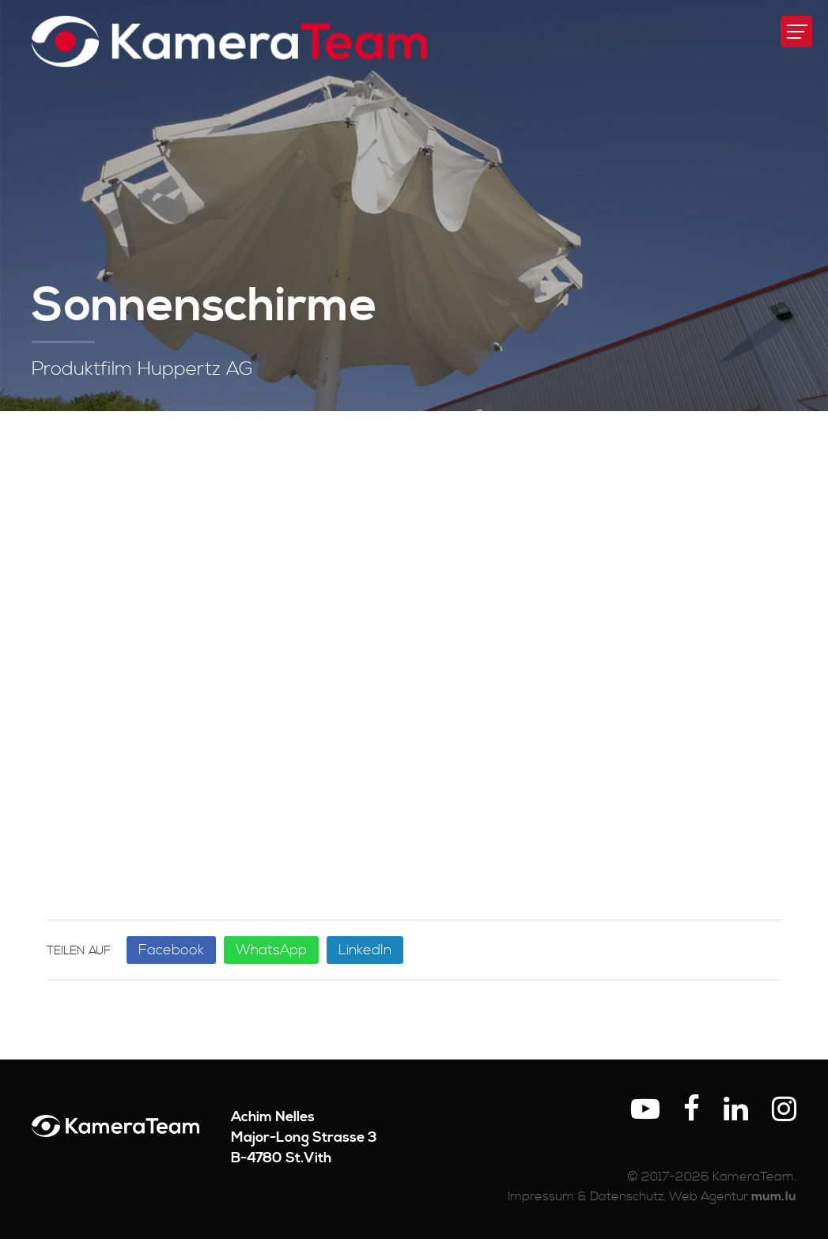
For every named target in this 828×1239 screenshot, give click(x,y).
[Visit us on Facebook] (691, 1110)
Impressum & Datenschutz (586, 1196)
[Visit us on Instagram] (784, 1110)
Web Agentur (708, 1196)
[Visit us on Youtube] (645, 1110)
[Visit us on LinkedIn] (736, 1110)
